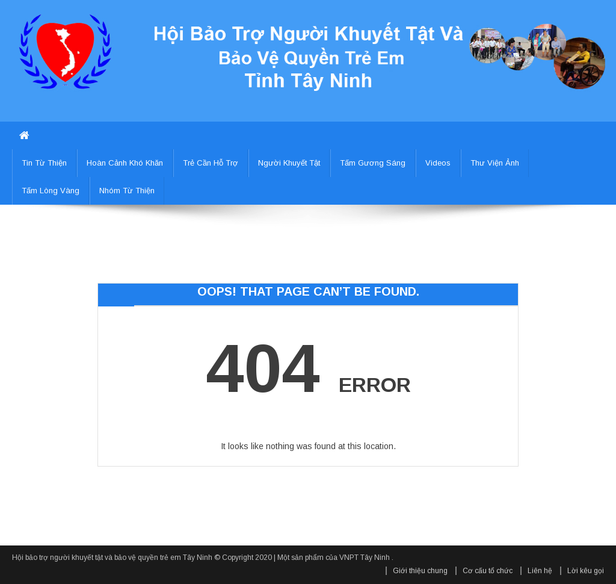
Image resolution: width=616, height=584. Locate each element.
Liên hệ (540, 571)
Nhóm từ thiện (127, 190)
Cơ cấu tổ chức (488, 571)
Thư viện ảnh (494, 162)
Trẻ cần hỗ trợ (210, 162)
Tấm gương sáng (372, 162)
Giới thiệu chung (420, 571)
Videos (438, 162)
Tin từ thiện (44, 162)
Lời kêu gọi (585, 571)
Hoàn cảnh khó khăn (125, 162)
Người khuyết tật (289, 162)
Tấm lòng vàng (50, 190)
